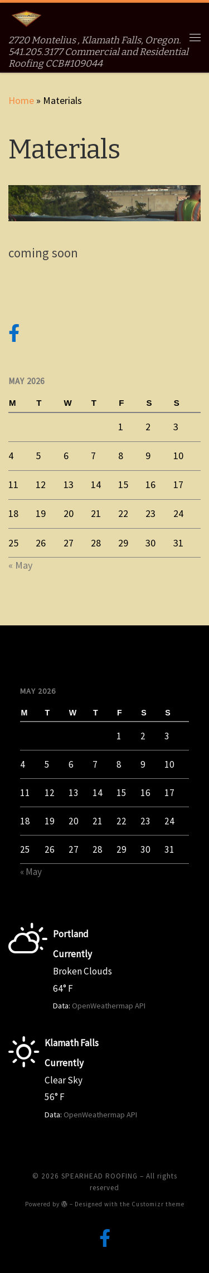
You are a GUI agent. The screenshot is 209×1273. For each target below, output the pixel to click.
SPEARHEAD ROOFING (99, 1176)
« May (20, 565)
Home (21, 100)
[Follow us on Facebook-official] (14, 334)
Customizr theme (158, 1204)
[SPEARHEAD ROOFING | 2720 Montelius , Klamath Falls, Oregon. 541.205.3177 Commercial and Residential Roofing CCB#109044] (26, 18)
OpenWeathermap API (108, 1006)
